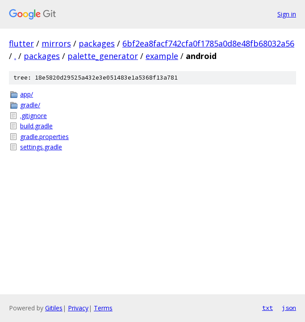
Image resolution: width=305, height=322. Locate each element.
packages (97, 43)
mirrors (56, 43)
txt (267, 308)
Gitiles (54, 308)
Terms (103, 308)
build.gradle (36, 126)
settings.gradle (41, 147)
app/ (26, 94)
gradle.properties (44, 136)
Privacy (78, 308)
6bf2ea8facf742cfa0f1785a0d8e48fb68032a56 (208, 43)
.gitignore (33, 115)
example (162, 56)
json (289, 308)
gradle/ (30, 105)
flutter (21, 43)
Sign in (286, 14)
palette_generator (102, 56)
